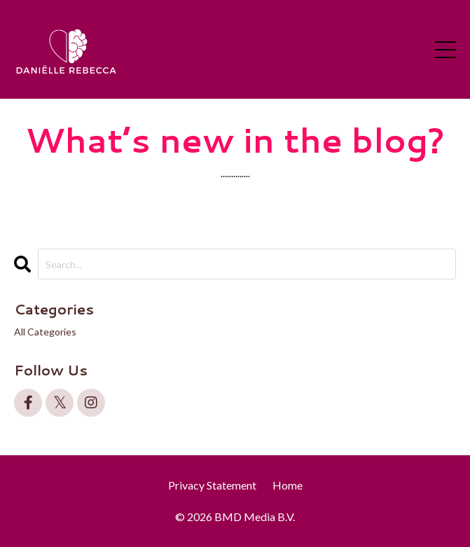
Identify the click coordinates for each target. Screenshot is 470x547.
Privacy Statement (212, 485)
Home (287, 485)
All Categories (45, 332)
